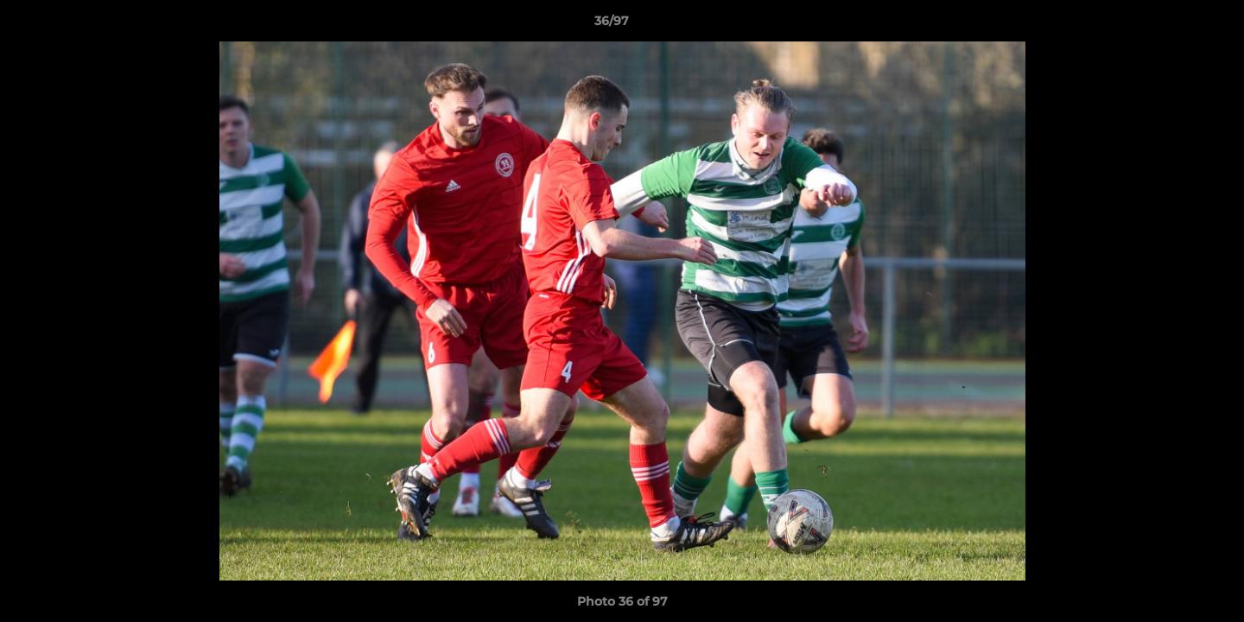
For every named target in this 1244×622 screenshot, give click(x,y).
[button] (1171, 25)
